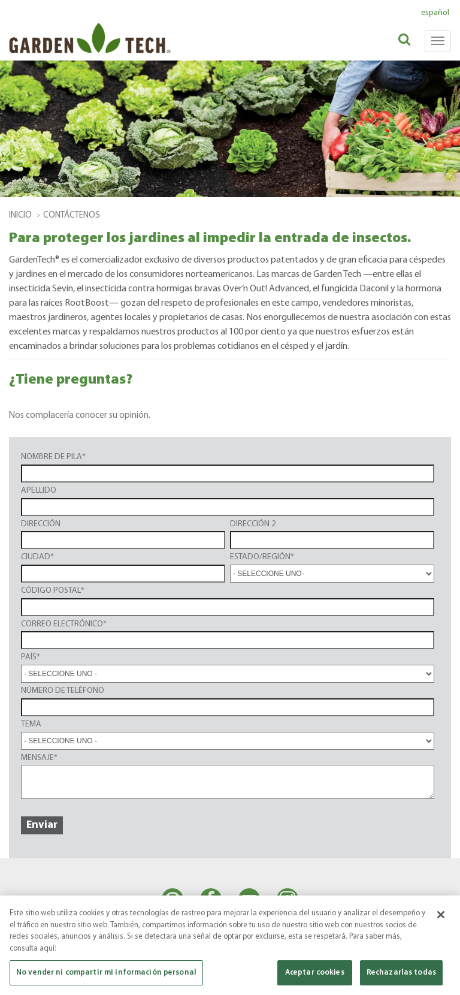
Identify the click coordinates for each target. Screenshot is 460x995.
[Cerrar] (441, 914)
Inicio (20, 215)
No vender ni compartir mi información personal (106, 972)
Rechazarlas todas (401, 972)
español (435, 12)
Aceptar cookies (314, 972)
